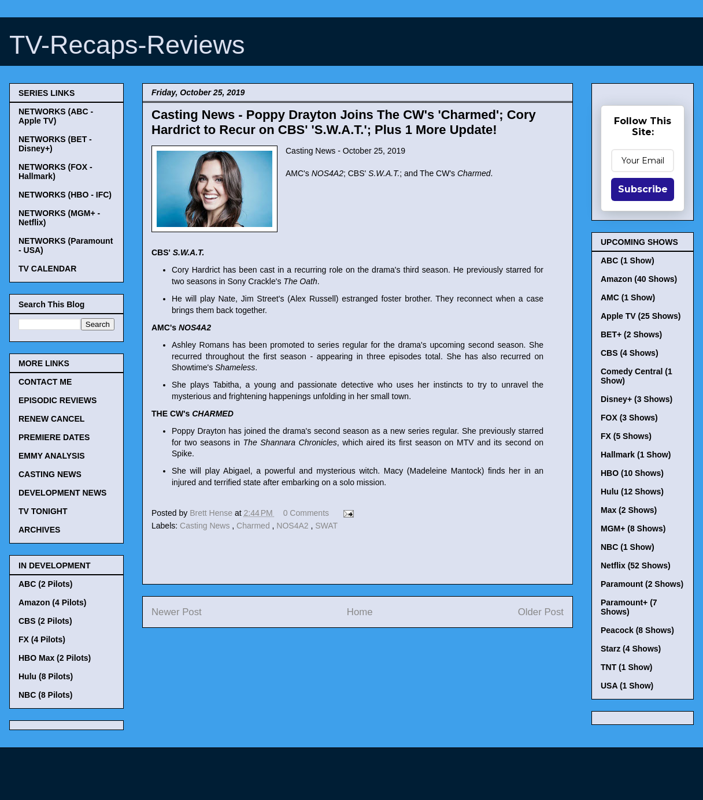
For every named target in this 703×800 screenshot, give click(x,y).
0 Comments (306, 513)
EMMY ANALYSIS (51, 455)
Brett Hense (212, 513)
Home (360, 611)
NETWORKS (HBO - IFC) (65, 194)
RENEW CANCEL (51, 418)
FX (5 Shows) (626, 436)
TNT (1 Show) (626, 667)
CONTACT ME (45, 381)
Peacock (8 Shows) (637, 630)
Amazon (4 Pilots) (52, 602)
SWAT (326, 525)
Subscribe (643, 189)
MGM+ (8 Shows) (633, 528)
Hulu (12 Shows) (632, 491)
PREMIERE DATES (54, 437)
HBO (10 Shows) (632, 473)
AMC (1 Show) (628, 297)
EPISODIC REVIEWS (57, 400)
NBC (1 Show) (627, 547)
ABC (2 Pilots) (45, 584)
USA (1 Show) (627, 685)
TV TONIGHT (43, 511)
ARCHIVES (39, 529)
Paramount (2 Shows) (642, 584)
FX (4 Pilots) (41, 639)
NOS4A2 (293, 525)
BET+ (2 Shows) (631, 334)
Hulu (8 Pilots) (45, 676)
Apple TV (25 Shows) (640, 316)
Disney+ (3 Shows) (636, 399)
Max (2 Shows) (629, 510)
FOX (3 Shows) (629, 417)
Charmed (254, 525)
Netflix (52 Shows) (636, 565)
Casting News (206, 525)
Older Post (541, 611)
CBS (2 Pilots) (45, 621)
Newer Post (176, 611)
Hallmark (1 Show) (636, 454)
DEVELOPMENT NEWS (62, 492)
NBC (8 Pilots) (45, 694)
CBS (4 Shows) (629, 353)
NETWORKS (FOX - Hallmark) (55, 171)
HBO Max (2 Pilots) (54, 658)
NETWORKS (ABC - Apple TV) (55, 116)
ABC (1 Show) (627, 260)
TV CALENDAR (47, 268)
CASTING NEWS (50, 474)
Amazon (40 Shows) (639, 279)
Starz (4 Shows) (631, 648)
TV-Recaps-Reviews (127, 44)
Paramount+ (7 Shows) (629, 607)
